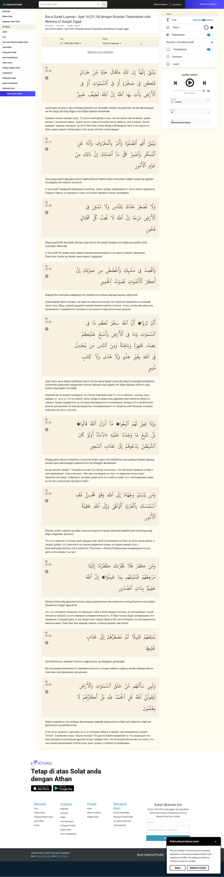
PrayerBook (7, 73)
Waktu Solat (7, 16)
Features (66, 804)
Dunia (36, 825)
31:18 (48, 205)
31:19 (48, 269)
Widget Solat (92, 817)
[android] (63, 788)
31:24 (48, 635)
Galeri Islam (7, 63)
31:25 (48, 684)
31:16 (48, 70)
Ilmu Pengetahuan (10, 57)
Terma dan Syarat (44, 856)
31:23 (48, 564)
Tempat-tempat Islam (11, 68)
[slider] (203, 20)
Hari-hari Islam (67, 821)
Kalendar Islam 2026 (11, 22)
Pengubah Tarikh (9, 52)
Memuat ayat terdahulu (100, 52)
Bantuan (174, 56)
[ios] (41, 788)
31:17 (48, 142)
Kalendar (64, 809)
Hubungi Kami (8, 88)
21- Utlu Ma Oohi (69, 43)
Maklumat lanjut (198, 868)
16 (172, 112)
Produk (91, 804)
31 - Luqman (176, 102)
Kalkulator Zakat (9, 78)
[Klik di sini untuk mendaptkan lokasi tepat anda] (98, 4)
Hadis (4, 32)
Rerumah (6, 11)
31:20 (48, 321)
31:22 (48, 493)
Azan (89, 808)
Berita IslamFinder (10, 83)
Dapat (178, 868)
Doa (4, 37)
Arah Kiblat (7, 47)
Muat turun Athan (12, 93)
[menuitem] (160, 4)
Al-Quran (6, 27)
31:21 (48, 422)
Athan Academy (94, 812)
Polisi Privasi (62, 856)
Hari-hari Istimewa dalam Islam (15, 42)
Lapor (172, 64)
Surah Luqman (73, 25)
